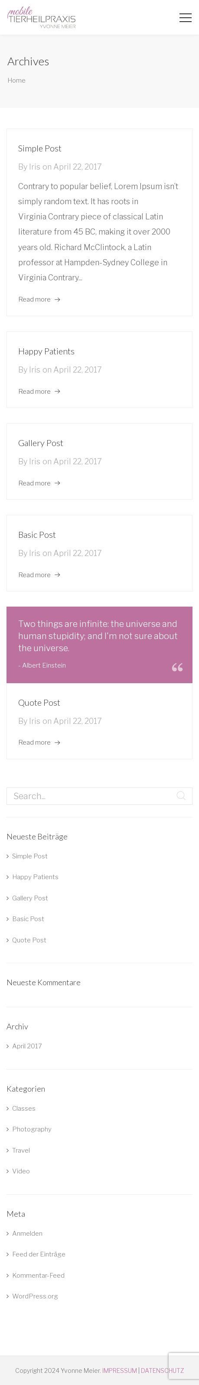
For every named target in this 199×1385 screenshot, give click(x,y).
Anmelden (27, 1233)
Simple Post (40, 148)
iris (34, 166)
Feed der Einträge (38, 1254)
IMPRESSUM (119, 1370)
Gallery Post (40, 442)
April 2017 (27, 1046)
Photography (32, 1129)
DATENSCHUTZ (162, 1370)
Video (21, 1171)
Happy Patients (46, 351)
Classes (24, 1108)
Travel (21, 1150)
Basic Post (37, 534)
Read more (34, 299)
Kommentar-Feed (38, 1275)
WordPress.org (35, 1296)
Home (16, 80)
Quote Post (39, 702)
